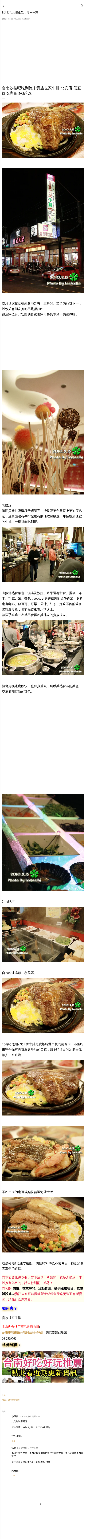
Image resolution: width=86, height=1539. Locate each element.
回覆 (13, 1441)
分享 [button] (4, 1395)
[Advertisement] (43, 54)
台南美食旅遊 (14, 1400)
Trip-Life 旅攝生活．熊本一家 (20, 12)
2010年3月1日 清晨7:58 (30, 1416)
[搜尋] (82, 5)
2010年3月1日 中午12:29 (27, 1448)
